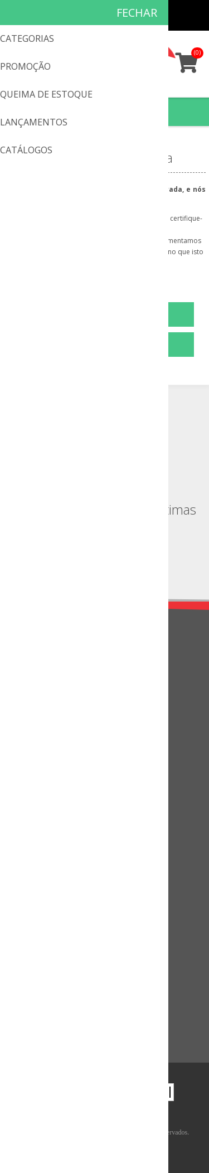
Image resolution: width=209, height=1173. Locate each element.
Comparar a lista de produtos (68, 1004)
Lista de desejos (45, 914)
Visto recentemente (51, 986)
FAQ (23, 787)
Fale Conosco (40, 768)
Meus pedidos (149, 15)
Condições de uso (48, 715)
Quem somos (40, 660)
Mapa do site (39, 805)
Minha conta (171, 15)
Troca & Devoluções (53, 696)
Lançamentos (40, 967)
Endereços (35, 877)
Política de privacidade (56, 678)
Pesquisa (32, 1022)
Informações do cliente (57, 859)
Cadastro (127, 15)
